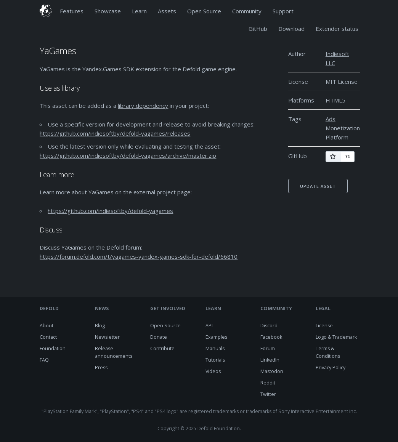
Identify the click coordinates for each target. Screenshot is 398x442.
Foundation (53, 348)
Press (101, 367)
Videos (213, 371)
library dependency (143, 105)
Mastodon (271, 371)
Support (283, 11)
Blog (100, 325)
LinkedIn (269, 360)
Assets (167, 11)
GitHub (258, 28)
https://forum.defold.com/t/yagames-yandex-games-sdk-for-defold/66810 (139, 256)
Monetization (343, 128)
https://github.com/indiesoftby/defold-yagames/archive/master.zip (128, 155)
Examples (216, 337)
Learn (139, 11)
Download (291, 28)
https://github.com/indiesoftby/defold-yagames (110, 211)
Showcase (108, 11)
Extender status (337, 28)
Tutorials (215, 360)
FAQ (44, 360)
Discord (269, 325)
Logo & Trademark (336, 337)
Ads (330, 119)
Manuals (215, 348)
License (324, 325)
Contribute (162, 348)
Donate (158, 337)
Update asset (318, 186)
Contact (48, 337)
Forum (267, 348)
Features (71, 11)
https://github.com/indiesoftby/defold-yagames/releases (115, 133)
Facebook (271, 337)
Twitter (268, 394)
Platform (337, 137)
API (209, 325)
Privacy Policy (330, 367)
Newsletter (107, 337)
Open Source (204, 11)
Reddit (267, 383)
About (46, 325)
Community (247, 11)
